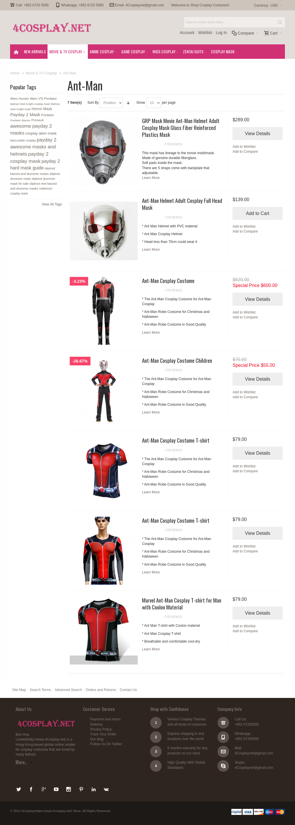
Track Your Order (103, 734)
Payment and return (105, 719)
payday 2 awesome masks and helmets (33, 147)
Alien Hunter (19, 99)
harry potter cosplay (23, 140)
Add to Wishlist (243, 147)
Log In (221, 32)
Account (187, 32)
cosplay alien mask (40, 133)
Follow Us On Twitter (106, 744)
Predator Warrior (20, 120)
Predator (47, 115)
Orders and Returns (101, 690)
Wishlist (205, 32)
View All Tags (52, 204)
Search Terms (40, 690)
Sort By (93, 103)
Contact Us (128, 690)
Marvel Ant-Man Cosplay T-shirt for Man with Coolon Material (181, 603)
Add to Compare (245, 152)
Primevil (37, 120)
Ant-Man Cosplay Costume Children (177, 360)
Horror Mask (42, 109)
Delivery (96, 724)
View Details (257, 133)
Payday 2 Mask (25, 114)
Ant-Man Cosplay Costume (168, 280)
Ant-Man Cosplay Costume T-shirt (175, 440)
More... (21, 762)
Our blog (96, 739)
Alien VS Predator (43, 99)
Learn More (151, 178)
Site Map (19, 690)
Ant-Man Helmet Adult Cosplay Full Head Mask (182, 203)
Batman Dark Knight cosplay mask (30, 104)
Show (140, 103)
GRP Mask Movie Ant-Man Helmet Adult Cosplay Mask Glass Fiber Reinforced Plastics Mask (181, 127)
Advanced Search (68, 690)
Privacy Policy (101, 729)
